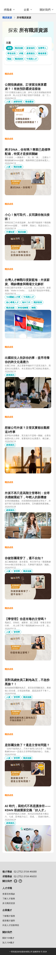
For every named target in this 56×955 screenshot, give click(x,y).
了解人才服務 (8, 898)
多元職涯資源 (8, 903)
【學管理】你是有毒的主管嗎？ (26, 619)
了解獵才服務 (8, 915)
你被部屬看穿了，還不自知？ (24, 558)
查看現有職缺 (8, 893)
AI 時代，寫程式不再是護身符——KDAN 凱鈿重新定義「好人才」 (28, 808)
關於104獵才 (8, 937)
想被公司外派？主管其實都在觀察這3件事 (27, 430)
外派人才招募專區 (10, 925)
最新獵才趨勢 (8, 920)
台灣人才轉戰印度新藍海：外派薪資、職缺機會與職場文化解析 (27, 282)
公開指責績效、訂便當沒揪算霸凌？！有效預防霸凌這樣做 (26, 87)
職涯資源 (7, 17)
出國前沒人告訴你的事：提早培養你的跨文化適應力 (27, 360)
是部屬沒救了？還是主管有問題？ (27, 745)
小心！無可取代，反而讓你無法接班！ (27, 217)
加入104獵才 (8, 942)
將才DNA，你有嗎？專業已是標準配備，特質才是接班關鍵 (27, 152)
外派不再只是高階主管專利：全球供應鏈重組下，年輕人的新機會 (27, 495)
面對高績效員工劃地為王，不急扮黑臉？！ (27, 682)
